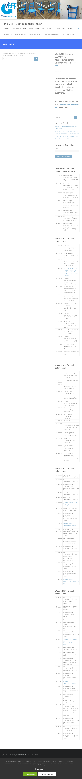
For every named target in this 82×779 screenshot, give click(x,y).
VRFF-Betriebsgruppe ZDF (18, 28)
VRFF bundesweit (33, 28)
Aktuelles (6, 28)
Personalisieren (39, 778)
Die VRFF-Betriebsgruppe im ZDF (23, 23)
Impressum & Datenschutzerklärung (64, 28)
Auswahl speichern (47, 774)
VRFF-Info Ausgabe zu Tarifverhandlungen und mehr (69, 525)
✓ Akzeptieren (30, 774)
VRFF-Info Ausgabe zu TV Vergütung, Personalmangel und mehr (70, 504)
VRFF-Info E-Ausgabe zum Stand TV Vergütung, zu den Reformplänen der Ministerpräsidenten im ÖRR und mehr (71, 272)
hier (56, 66)
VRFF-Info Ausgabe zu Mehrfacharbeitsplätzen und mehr (71, 581)
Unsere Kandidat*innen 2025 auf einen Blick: (15, 34)
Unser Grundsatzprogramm (52, 34)
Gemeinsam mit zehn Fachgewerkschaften (66, 131)
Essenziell (39, 769)
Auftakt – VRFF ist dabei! (35, 34)
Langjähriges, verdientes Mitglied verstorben (67, 133)
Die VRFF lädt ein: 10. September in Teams (66, 136)
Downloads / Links (46, 28)
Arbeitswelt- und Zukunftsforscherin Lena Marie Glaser (66, 127)
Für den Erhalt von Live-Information (64, 139)
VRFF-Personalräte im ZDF (68, 34)
